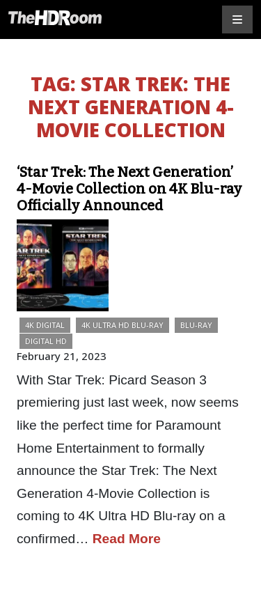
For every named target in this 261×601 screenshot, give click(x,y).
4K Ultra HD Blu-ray (122, 325)
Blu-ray (196, 325)
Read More (127, 538)
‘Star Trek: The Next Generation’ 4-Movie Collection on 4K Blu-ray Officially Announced (129, 189)
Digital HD (46, 341)
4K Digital (45, 325)
